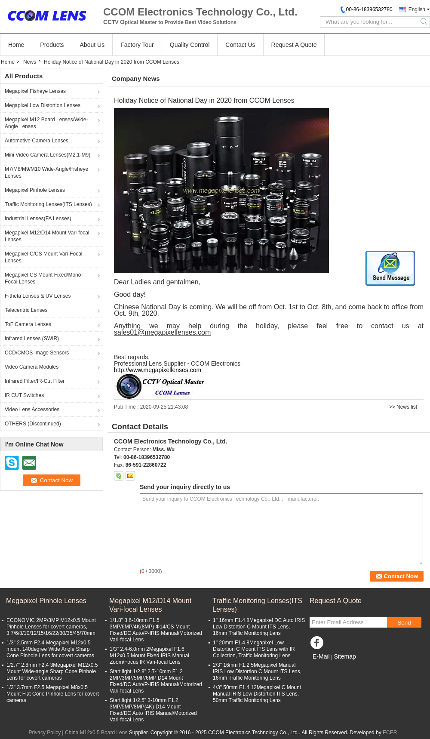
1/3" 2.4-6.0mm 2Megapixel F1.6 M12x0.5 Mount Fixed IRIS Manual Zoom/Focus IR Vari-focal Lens (149, 655)
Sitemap (345, 656)
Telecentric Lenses (26, 310)
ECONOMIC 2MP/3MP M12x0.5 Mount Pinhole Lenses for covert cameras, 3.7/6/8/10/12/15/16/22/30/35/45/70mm (51, 626)
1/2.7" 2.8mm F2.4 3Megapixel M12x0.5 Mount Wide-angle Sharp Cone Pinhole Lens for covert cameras (52, 671)
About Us (92, 44)
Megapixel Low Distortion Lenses (42, 105)
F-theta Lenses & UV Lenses (38, 296)
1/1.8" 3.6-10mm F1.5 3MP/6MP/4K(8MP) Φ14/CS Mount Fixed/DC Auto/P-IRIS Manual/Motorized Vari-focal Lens (156, 630)
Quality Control (190, 44)
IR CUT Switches (24, 395)
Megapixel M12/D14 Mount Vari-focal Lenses (47, 236)
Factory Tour (137, 44)
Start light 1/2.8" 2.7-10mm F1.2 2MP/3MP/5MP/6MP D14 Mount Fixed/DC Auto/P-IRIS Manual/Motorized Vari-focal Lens (156, 681)
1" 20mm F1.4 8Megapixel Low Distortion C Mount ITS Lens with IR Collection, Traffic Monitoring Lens (254, 649)
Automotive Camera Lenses (36, 141)
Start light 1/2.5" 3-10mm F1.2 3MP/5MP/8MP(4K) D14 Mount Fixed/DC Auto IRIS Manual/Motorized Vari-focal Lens (153, 710)
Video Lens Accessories (32, 409)
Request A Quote (294, 44)
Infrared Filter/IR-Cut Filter (34, 381)
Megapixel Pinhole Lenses (35, 190)
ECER (390, 733)
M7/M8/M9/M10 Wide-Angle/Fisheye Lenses (46, 172)
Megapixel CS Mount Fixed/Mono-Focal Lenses (44, 278)
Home (16, 44)
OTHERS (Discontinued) (33, 424)
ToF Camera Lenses (28, 324)
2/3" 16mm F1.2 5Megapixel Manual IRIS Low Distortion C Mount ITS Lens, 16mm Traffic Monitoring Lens (257, 671)
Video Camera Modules (31, 367)
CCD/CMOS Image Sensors (37, 353)
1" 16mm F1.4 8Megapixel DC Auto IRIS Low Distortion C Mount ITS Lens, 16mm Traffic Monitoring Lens (259, 626)
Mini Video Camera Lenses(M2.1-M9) (47, 155)
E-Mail (321, 656)
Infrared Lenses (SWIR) (32, 339)
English (416, 9)
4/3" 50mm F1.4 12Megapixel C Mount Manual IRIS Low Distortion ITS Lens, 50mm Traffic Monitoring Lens (257, 693)
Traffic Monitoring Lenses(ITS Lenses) (48, 204)
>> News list (403, 407)
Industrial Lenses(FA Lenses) (38, 219)
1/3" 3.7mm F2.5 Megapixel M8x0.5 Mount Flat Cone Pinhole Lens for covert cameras (52, 693)
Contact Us (240, 44)
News (29, 62)
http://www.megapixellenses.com (157, 369)
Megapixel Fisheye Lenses (35, 91)
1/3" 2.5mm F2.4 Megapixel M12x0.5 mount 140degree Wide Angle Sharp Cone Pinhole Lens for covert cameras (50, 649)
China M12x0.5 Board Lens (96, 733)
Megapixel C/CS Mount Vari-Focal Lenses (44, 257)
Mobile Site (325, 667)
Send (404, 622)
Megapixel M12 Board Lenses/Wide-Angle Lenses (46, 123)
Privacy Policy (45, 733)
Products (52, 44)
